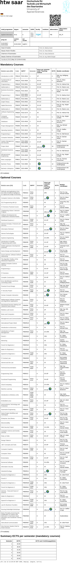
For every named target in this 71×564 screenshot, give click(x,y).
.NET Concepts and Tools (8, 444)
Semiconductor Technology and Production (10, 405)
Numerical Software (7, 462)
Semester (33, 71)
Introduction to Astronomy (8, 327)
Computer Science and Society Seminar (10, 431)
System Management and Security (7, 141)
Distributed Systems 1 (7, 150)
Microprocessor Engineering (5, 155)
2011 (32, 33)
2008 (32, 34)
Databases (4, 121)
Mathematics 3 (5, 109)
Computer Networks (7, 137)
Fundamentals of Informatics (6, 80)
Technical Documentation (8, 367)
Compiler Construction (7, 277)
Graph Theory (5, 101)
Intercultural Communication (9, 522)
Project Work (5, 146)
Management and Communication (11, 318)
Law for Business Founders (9, 505)
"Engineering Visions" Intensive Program (10, 211)
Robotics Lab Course (7, 310)
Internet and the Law (7, 362)
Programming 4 (5, 268)
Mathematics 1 (5, 87)
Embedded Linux (6, 401)
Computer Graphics (7, 449)
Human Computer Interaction (9, 295)
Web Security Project (7, 427)
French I (3, 336)
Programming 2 (5, 95)
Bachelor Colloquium (7, 168)
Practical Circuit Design (8, 286)
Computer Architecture (4, 117)
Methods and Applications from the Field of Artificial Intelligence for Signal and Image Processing (10, 193)
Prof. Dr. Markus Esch (45, 48)
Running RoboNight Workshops (10, 509)
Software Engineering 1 (7, 112)
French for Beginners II (8, 487)
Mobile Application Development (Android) (10, 246)
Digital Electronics (6, 105)
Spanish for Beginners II (8, 500)
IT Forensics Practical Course (10, 207)
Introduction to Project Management (7, 331)
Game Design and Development (10, 251)
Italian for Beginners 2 (7, 496)
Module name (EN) (7, 71)
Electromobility (5, 423)
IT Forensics (5, 273)
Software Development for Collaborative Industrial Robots (10, 215)
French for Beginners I (7, 345)
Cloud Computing (6, 384)
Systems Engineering (7, 238)
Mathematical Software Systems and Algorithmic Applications (10, 300)
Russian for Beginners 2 (8, 475)
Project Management (7, 126)
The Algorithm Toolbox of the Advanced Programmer (9, 259)
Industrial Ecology (6, 471)
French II (3, 478)
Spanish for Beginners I (8, 353)
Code (17, 71)
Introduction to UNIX (7, 76)
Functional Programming (8, 379)
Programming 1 (5, 84)
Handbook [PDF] (6, 59)
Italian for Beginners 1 (7, 349)
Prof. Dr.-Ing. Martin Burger (47, 56)
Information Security (7, 466)
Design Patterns (6, 440)
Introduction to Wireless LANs (10, 395)
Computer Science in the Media (10, 198)
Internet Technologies (7, 233)
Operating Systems (6, 130)
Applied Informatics (6, 34)
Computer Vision (6, 453)
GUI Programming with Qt (8, 202)
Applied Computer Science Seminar (9, 264)
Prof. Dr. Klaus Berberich (46, 53)
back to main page (6, 16)
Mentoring (4, 340)
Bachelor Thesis (6, 164)
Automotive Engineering (8, 409)
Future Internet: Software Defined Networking (11, 255)
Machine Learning (6, 389)
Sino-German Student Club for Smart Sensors (10, 526)
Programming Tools (7, 373)
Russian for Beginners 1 (8, 483)
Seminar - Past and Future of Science (9, 491)
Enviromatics (5, 458)
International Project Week (9, 323)
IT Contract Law (6, 358)
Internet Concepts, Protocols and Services (11, 224)
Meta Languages (6, 159)
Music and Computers (7, 314)
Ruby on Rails (5, 436)
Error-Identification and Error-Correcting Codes (9, 281)
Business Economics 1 (7, 90)
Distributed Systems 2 (7, 220)
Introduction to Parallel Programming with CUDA (8, 242)
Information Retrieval (7, 229)
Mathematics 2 (5, 98)
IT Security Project (6, 290)
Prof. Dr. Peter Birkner (46, 51)
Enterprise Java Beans (8, 418)
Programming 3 (5, 134)
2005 (32, 36)
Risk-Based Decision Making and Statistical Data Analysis (11, 305)
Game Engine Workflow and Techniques (9, 413)
